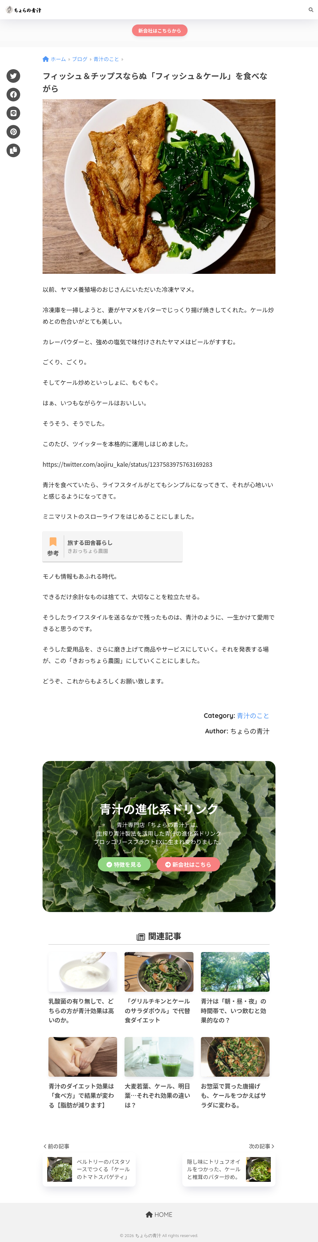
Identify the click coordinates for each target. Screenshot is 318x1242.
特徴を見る (124, 864)
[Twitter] (13, 76)
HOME (159, 1214)
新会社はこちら (188, 864)
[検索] (307, 9)
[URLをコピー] (13, 150)
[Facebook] (13, 94)
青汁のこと (253, 715)
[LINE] (13, 113)
